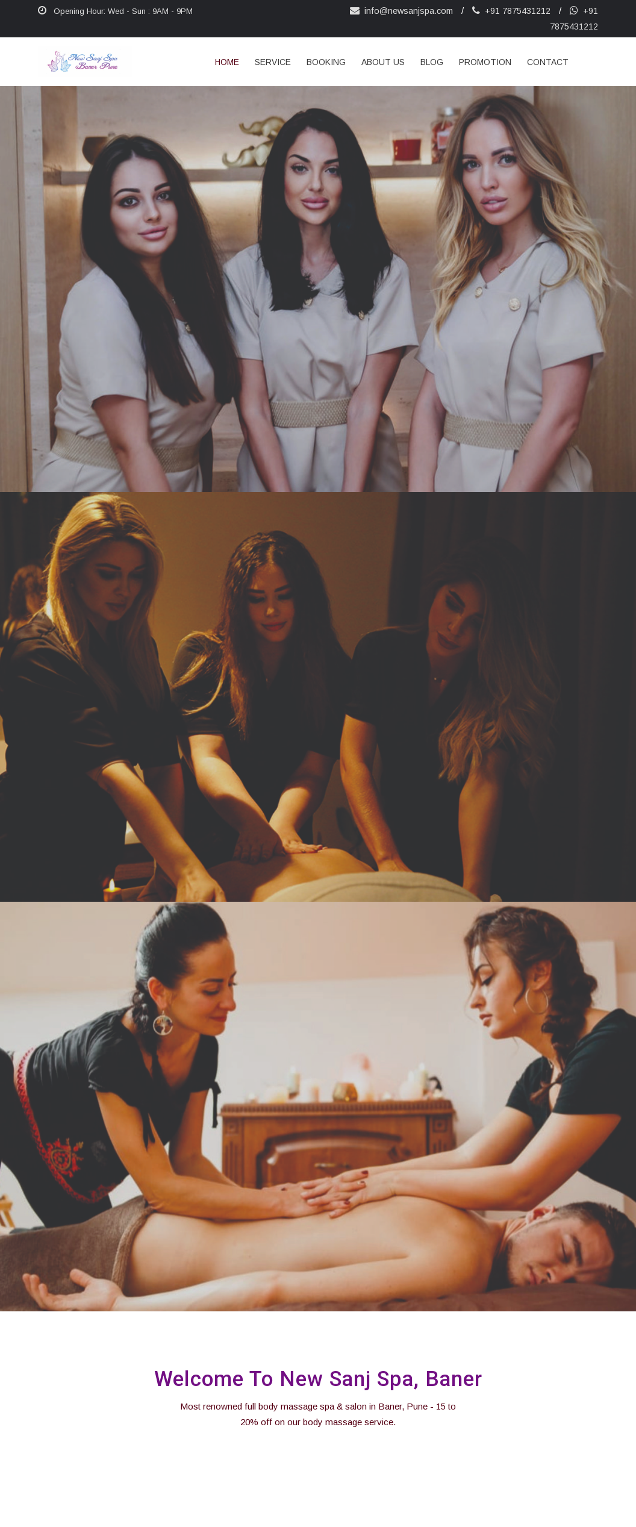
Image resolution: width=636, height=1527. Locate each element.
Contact (548, 62)
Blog (431, 62)
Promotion (485, 62)
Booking (326, 62)
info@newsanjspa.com (400, 10)
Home (226, 62)
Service (273, 62)
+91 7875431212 (511, 10)
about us (383, 62)
